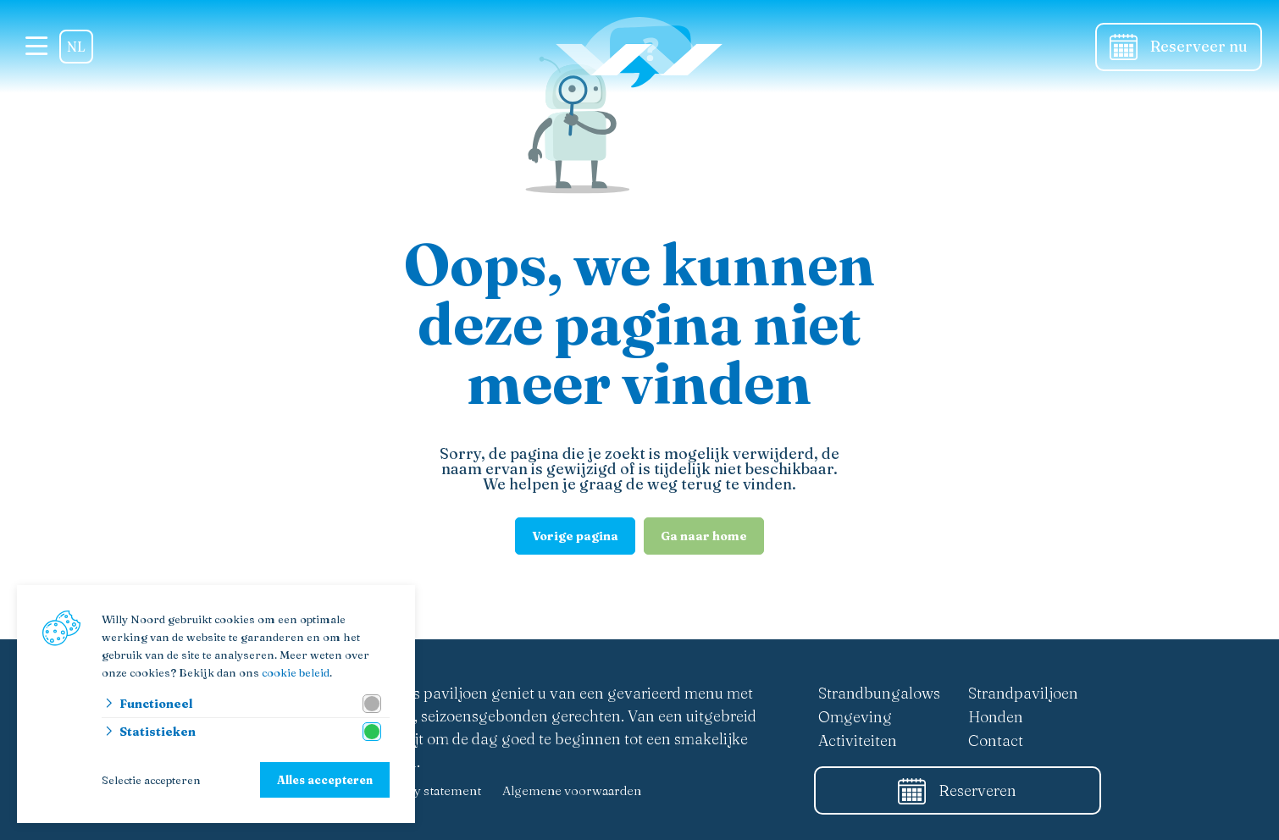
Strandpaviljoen (1023, 693)
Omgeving (855, 717)
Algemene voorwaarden (571, 790)
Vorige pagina (575, 536)
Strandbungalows (879, 693)
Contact (995, 740)
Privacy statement (429, 790)
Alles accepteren (325, 780)
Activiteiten (857, 740)
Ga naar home (704, 536)
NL (76, 46)
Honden (995, 717)
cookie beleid (295, 672)
